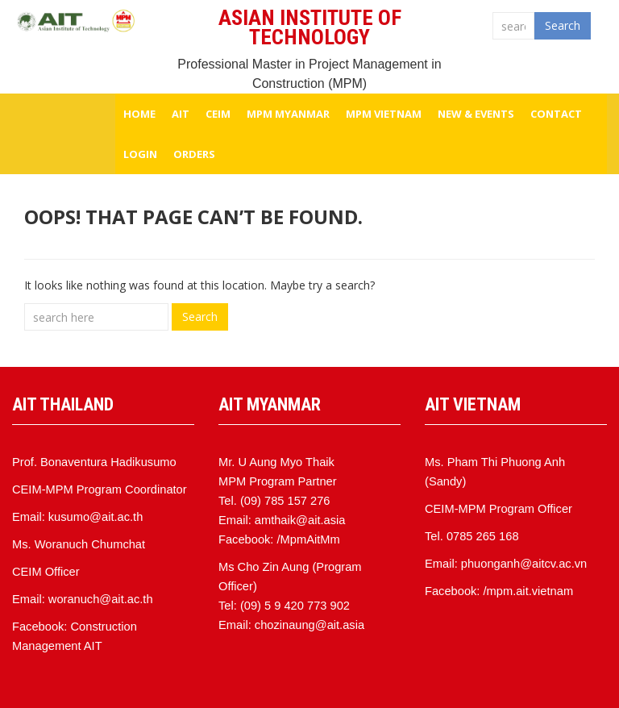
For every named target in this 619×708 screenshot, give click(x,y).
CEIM (218, 113)
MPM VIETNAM (384, 113)
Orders (194, 154)
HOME (139, 113)
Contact (556, 113)
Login (140, 154)
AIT (180, 113)
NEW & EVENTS (476, 113)
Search (562, 25)
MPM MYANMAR (288, 113)
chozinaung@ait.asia (309, 624)
